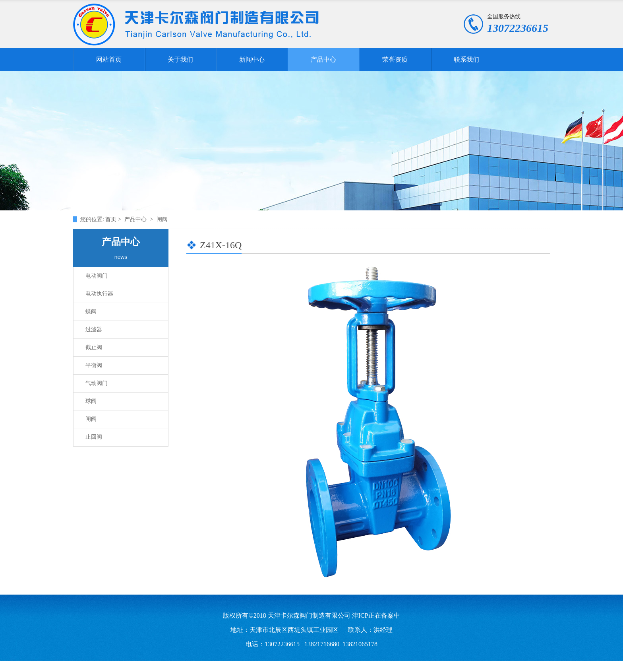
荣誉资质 (395, 59)
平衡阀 (93, 365)
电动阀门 (96, 276)
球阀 (91, 401)
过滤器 (93, 329)
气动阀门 (96, 383)
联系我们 (466, 59)
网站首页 (109, 59)
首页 (111, 219)
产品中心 (323, 59)
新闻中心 (252, 59)
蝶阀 (91, 312)
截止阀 (93, 347)
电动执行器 (99, 294)
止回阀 (93, 437)
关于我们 (180, 59)
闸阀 (91, 419)
